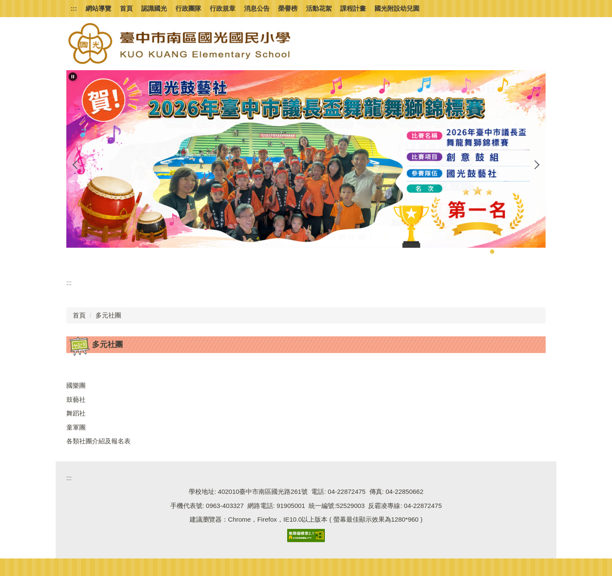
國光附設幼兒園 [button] (396, 8)
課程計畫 (353, 8)
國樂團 (76, 385)
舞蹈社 (76, 413)
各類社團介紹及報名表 (98, 441)
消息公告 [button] (257, 8)
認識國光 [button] (154, 8)
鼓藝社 (76, 399)
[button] (72, 76)
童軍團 (76, 427)
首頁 (126, 8)
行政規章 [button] (222, 8)
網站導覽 (98, 8)
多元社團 (108, 315)
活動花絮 (319, 8)
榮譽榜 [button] (287, 8)
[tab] (483, 251)
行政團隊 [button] (188, 8)
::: (74, 8)
